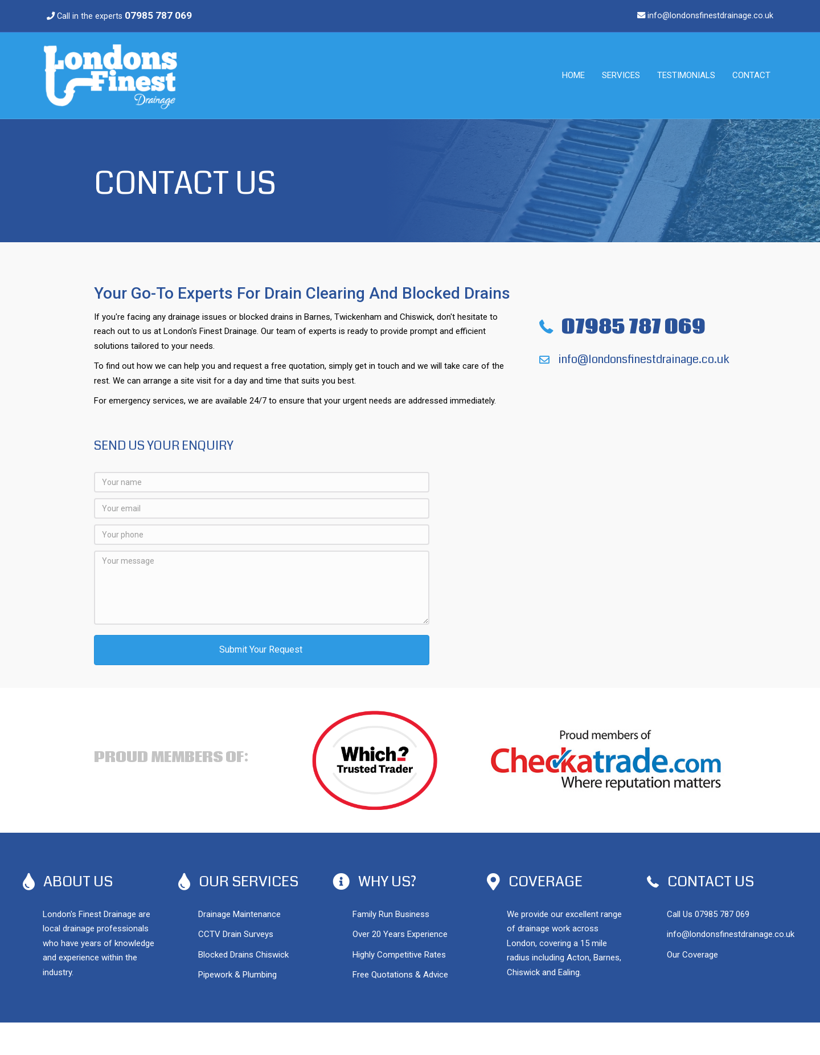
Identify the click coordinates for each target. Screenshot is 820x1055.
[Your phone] (261, 534)
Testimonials (686, 75)
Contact (751, 75)
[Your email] (261, 508)
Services (621, 75)
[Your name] (261, 482)
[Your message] (261, 588)
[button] (261, 650)
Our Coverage (692, 955)
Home (573, 75)
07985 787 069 (722, 914)
